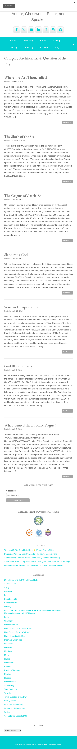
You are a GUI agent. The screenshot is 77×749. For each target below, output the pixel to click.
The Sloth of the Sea (19, 136)
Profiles (7, 666)
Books (43, 40)
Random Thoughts (12, 670)
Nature (7, 659)
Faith (6, 617)
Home (13, 40)
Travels (7, 693)
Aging (6, 588)
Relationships (10, 682)
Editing (14, 47)
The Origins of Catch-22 (22, 195)
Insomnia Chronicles (13, 640)
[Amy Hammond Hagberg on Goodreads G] (46, 29)
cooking (7, 607)
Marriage (8, 651)
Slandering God (16, 254)
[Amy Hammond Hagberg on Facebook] (16, 29)
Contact (44, 47)
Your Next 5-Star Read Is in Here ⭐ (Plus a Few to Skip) (29, 550)
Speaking (28, 47)
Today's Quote (10, 689)
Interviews (8, 644)
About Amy (28, 40)
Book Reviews (10, 603)
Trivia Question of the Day (15, 697)
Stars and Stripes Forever (22, 307)
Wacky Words (10, 701)
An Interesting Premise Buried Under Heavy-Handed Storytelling (32, 558)
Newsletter (9, 663)
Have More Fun (11, 625)
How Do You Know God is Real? (18, 628)
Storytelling (9, 685)
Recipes (7, 678)
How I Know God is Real (14, 636)
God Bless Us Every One (22, 366)
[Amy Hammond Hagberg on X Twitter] (24, 29)
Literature (8, 647)
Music (6, 655)
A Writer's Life (10, 584)
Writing (56, 40)
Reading (8, 674)
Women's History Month (14, 708)
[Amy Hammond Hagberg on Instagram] (53, 29)
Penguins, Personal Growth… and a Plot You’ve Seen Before (30, 554)
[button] (73, 44)
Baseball (8, 591)
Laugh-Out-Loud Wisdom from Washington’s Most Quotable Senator (33, 565)
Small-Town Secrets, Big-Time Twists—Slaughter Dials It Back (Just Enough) (37, 562)
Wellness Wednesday (13, 705)
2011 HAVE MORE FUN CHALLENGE (21, 580)
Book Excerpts (10, 599)
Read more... (67, 122)
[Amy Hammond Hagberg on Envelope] (31, 29)
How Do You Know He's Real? (17, 632)
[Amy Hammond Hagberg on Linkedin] (38, 29)
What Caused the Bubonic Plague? (30, 425)
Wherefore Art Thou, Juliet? (25, 77)
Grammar (8, 621)
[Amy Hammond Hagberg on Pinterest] (60, 29)
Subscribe (11, 491)
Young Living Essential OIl (15, 716)
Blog (57, 47)
